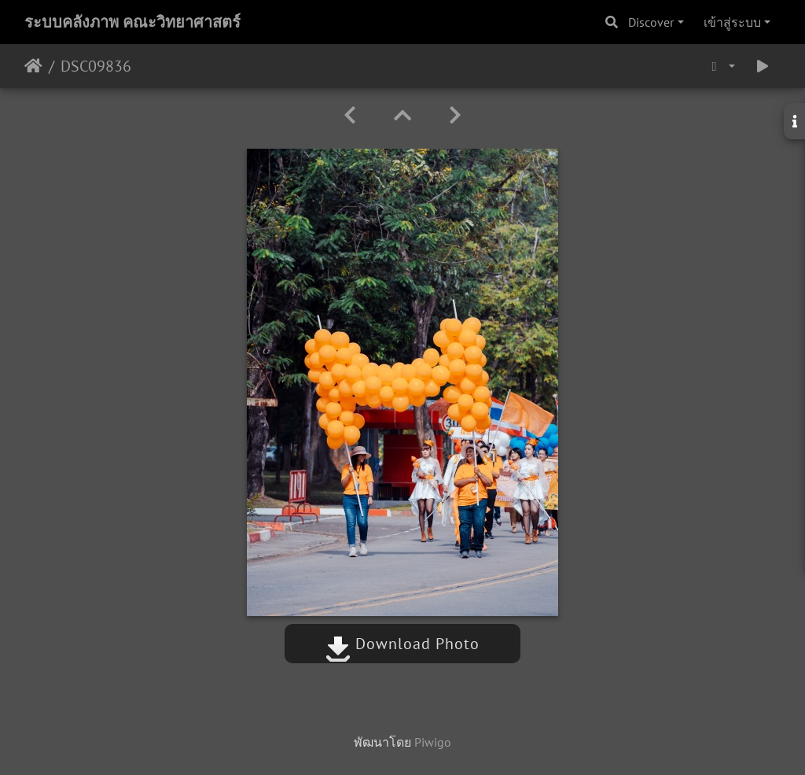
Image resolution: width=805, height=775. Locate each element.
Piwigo (432, 742)
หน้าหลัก (33, 66)
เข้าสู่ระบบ (732, 22)
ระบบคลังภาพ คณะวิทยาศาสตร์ (132, 22)
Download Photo (402, 643)
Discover (651, 22)
